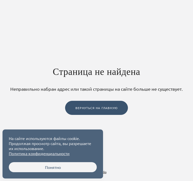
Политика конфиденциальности (39, 153)
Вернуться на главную (96, 108)
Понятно (53, 167)
